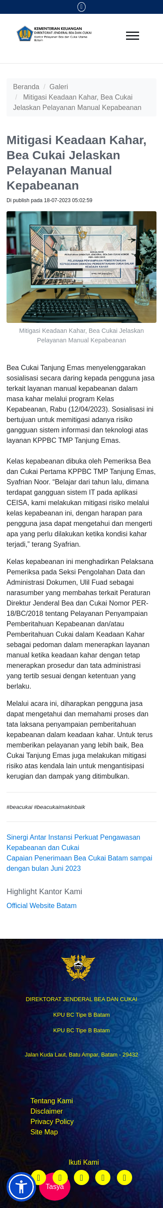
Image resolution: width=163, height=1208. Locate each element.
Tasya (55, 1186)
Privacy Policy (52, 1121)
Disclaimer (46, 1111)
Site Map (44, 1132)
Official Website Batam (42, 905)
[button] (21, 1186)
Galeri (59, 86)
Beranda (26, 86)
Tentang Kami (51, 1101)
